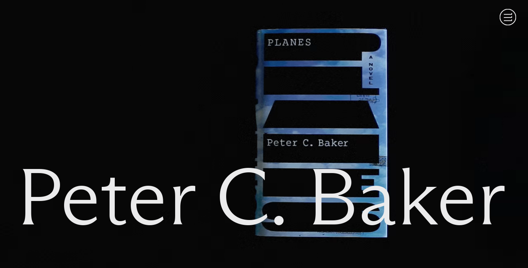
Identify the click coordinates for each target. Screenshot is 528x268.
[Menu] (508, 17)
